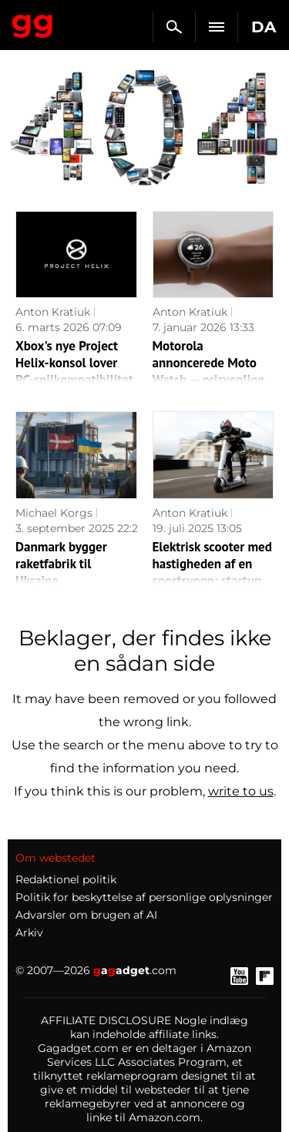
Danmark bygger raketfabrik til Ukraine (61, 563)
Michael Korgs (53, 512)
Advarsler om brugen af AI (86, 915)
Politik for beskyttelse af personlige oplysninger (144, 897)
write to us (241, 791)
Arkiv (29, 932)
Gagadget (33, 23)
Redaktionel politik (65, 879)
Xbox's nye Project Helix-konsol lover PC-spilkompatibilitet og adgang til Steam (74, 371)
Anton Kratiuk (52, 311)
